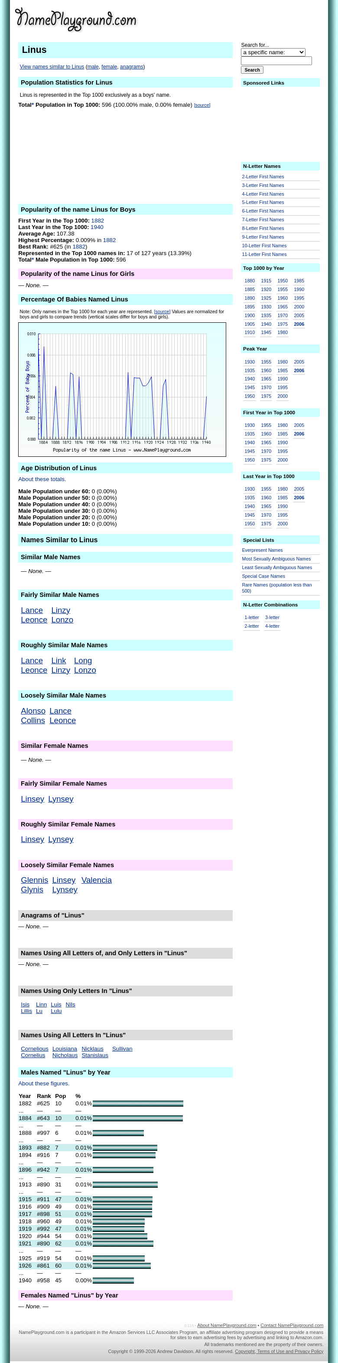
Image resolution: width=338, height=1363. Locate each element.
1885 (250, 289)
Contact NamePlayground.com (291, 1325)
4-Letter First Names (263, 194)
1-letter (252, 617)
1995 (299, 298)
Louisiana (64, 1048)
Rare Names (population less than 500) (277, 588)
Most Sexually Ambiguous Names (276, 558)
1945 (266, 332)
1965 (282, 306)
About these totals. (42, 479)
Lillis (26, 1011)
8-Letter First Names (263, 228)
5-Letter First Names (263, 202)
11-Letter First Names (264, 254)
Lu (39, 1011)
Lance (32, 610)
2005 (299, 315)
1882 (97, 220)
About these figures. (44, 1083)
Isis (25, 1004)
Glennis (34, 880)
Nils (70, 1004)
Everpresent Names (262, 550)
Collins (33, 720)
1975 (282, 324)
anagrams (131, 67)
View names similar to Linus (52, 67)
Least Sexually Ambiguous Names (277, 567)
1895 (250, 306)
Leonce (34, 619)
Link (58, 660)
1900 (250, 315)
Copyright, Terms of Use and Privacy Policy (279, 1351)
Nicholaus (65, 1055)
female (109, 67)
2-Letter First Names (263, 176)
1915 (266, 280)
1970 (282, 315)
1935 (266, 315)
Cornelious (35, 1048)
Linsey (32, 798)
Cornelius (33, 1055)
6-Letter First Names (263, 210)
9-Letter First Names (263, 236)
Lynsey (60, 798)
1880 (250, 280)
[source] (202, 105)
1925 (266, 298)
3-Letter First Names (263, 185)
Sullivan (122, 1048)
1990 (299, 289)
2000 (299, 306)
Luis (56, 1004)
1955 (282, 289)
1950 (282, 280)
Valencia (96, 880)
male (93, 67)
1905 (250, 324)
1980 (282, 332)
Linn (41, 1004)
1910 (250, 332)
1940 (97, 227)
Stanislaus (94, 1055)
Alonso (33, 710)
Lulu (56, 1011)
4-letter (272, 626)
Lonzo (62, 619)
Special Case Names (264, 576)
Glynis (32, 889)
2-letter (252, 626)
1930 (266, 306)
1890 (250, 298)
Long (83, 660)
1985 (299, 280)
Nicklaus (92, 1048)
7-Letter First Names (263, 219)
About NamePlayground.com (226, 1325)
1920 (266, 289)
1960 (282, 298)
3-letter (272, 617)
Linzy (60, 610)
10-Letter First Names (264, 245)
